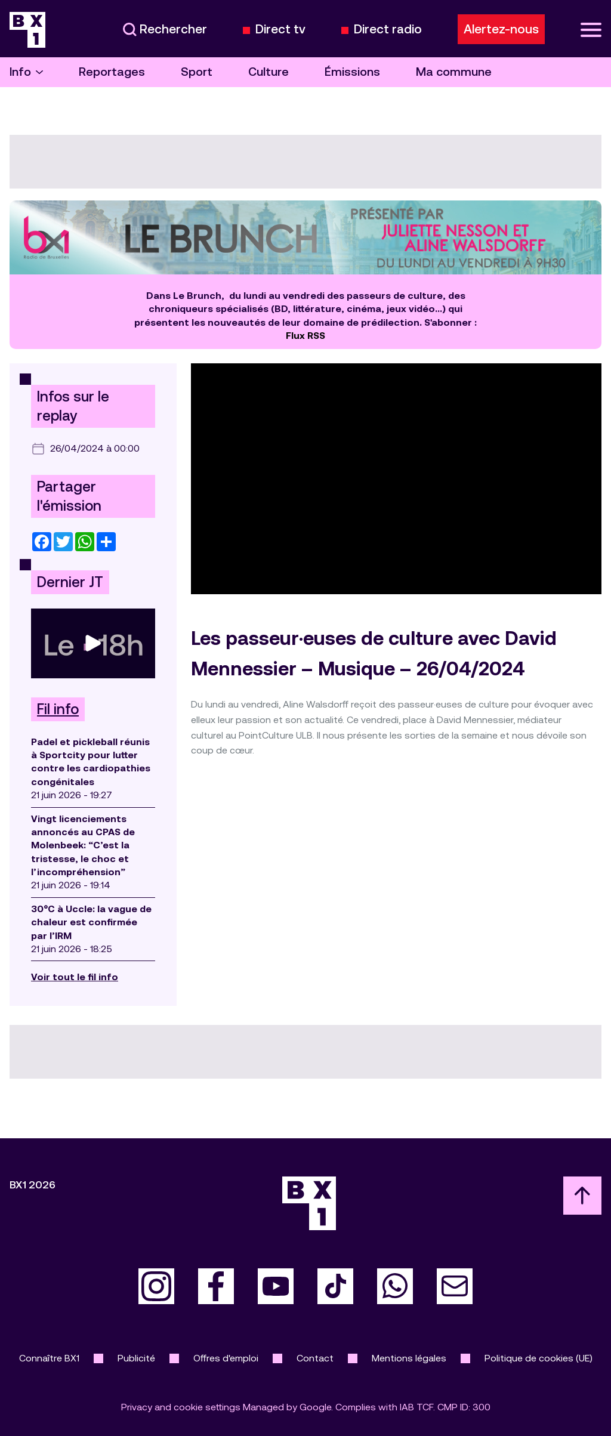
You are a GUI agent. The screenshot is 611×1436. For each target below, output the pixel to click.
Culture (268, 72)
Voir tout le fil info (74, 977)
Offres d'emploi (225, 1358)
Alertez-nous (501, 29)
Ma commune (454, 72)
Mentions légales (409, 1358)
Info (26, 72)
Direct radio (388, 29)
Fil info (58, 709)
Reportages (112, 72)
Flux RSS (305, 335)
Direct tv (280, 29)
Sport (196, 72)
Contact (315, 1358)
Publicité (136, 1358)
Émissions (352, 72)
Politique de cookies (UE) (539, 1358)
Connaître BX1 (49, 1358)
